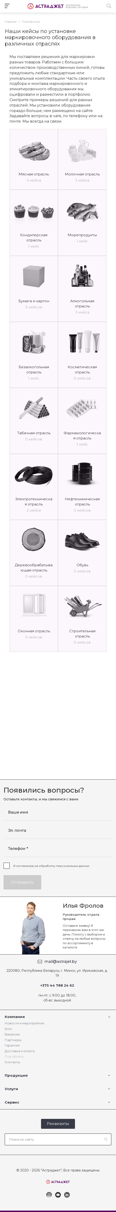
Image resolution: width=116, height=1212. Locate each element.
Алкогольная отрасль (82, 303)
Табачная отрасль (33, 433)
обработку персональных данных (64, 866)
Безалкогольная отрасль (34, 369)
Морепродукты (82, 235)
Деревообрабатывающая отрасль (34, 567)
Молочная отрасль (82, 174)
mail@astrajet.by (61, 961)
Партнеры (13, 1040)
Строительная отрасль (82, 633)
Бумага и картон (33, 301)
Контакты (12, 1062)
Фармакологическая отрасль (82, 435)
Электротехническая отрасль (33, 501)
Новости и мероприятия (24, 1023)
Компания (15, 1016)
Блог (8, 1029)
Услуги (11, 1089)
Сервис (12, 1102)
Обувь (82, 565)
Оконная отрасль (34, 631)
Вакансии (12, 1034)
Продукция (16, 1075)
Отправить (22, 882)
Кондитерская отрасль (33, 237)
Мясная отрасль (34, 174)
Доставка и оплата (20, 1051)
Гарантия (12, 1045)
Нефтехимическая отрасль (82, 501)
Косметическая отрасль (82, 369)
